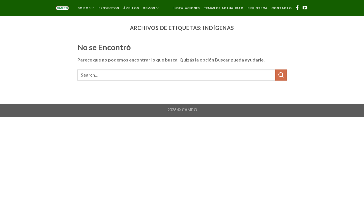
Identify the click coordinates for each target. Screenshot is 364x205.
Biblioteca (257, 8)
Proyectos (108, 8)
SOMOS (86, 8)
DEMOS (151, 8)
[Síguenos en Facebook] (297, 8)
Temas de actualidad (223, 8)
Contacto (281, 8)
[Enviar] (281, 75)
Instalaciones (186, 8)
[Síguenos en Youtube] (305, 8)
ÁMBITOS (131, 8)
